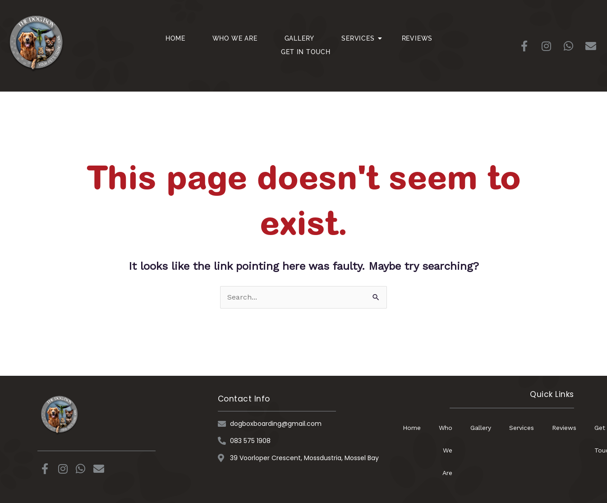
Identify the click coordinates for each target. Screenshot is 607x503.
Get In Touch (306, 51)
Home (175, 38)
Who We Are (235, 38)
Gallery (300, 38)
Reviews (417, 38)
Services (361, 38)
